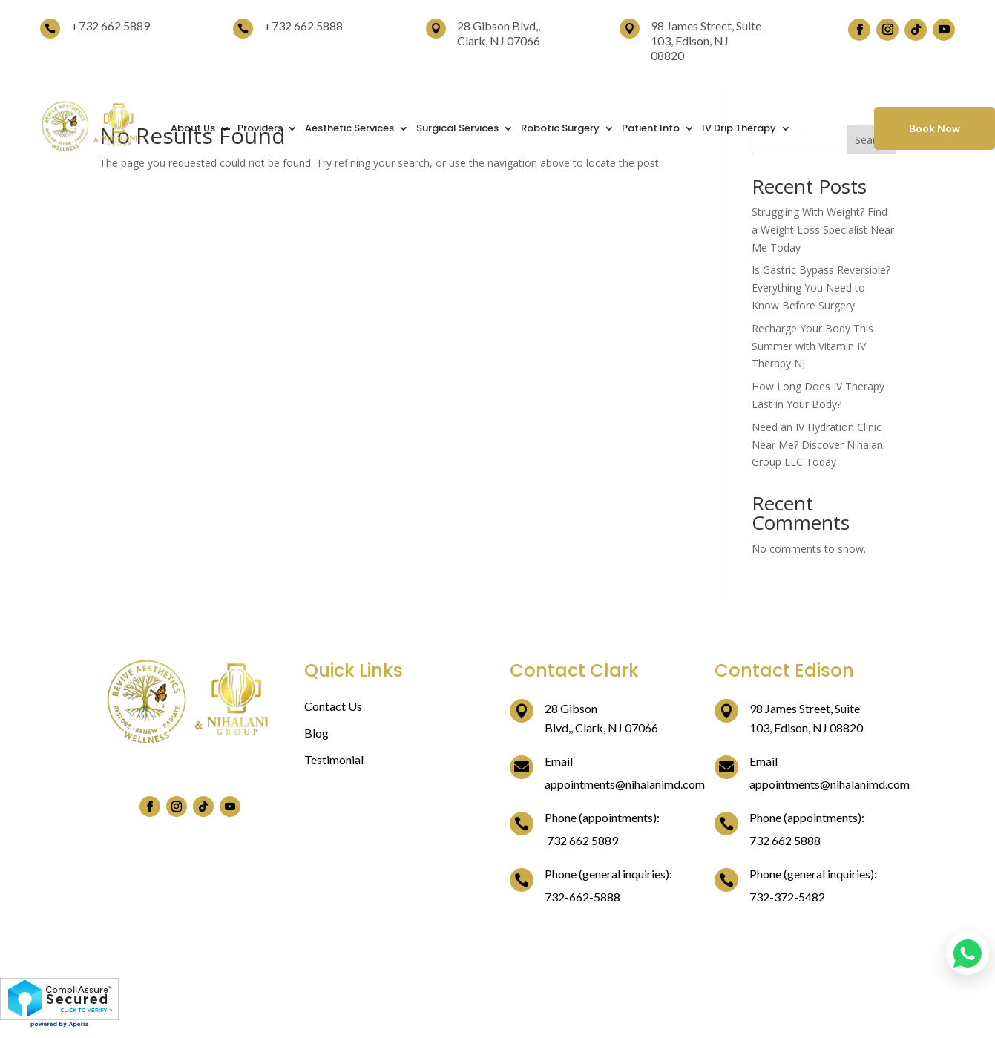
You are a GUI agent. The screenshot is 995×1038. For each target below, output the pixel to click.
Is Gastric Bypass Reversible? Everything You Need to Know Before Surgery (821, 287)
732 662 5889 (114, 26)
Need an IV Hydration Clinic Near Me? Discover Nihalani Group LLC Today (818, 445)
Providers (260, 128)
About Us (193, 128)
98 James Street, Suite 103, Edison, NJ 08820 (706, 40)
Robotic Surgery (560, 128)
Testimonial (334, 759)
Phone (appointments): (602, 817)
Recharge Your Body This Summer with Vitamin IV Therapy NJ (812, 346)
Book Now (934, 128)
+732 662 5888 (303, 26)
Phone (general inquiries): (608, 874)
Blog (316, 733)
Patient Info (651, 128)
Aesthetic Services (349, 128)
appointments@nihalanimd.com (625, 784)
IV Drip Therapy (739, 128)
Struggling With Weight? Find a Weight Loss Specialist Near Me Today (823, 229)
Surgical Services (457, 128)
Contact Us (333, 706)
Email (559, 761)
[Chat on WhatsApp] (967, 953)
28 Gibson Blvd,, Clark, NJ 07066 (498, 33)
